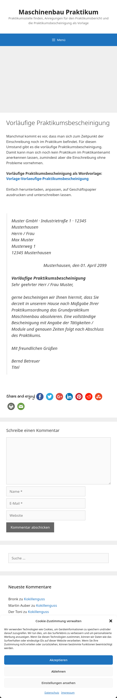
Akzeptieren (58, 660)
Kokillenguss (34, 599)
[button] (111, 621)
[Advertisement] (58, 77)
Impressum (68, 692)
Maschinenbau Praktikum (58, 12)
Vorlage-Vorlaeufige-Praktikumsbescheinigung (47, 178)
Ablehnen (58, 671)
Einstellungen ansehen (59, 683)
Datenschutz (52, 692)
